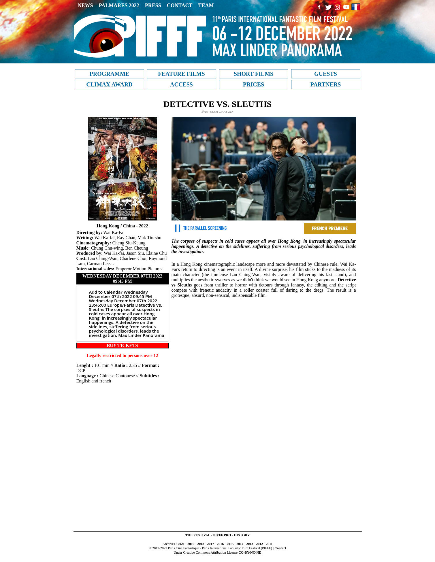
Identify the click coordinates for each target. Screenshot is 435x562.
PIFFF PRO (222, 535)
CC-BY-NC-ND (249, 552)
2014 (239, 544)
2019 (190, 544)
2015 (230, 544)
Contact (280, 548)
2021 (181, 544)
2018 (200, 544)
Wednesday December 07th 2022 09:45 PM (122, 279)
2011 (269, 544)
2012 (259, 544)
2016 (220, 544)
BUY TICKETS (122, 345)
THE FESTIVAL (197, 535)
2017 (210, 544)
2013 (249, 544)
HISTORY (242, 535)
